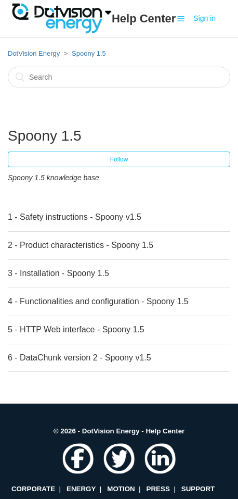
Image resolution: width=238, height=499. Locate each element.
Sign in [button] (204, 18)
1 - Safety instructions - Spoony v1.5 (74, 217)
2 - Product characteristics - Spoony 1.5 (80, 245)
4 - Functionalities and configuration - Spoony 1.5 (98, 301)
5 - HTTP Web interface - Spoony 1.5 (76, 329)
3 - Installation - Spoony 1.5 (58, 273)
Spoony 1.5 (89, 53)
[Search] (119, 77)
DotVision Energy (34, 53)
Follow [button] (119, 159)
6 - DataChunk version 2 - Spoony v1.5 (79, 357)
